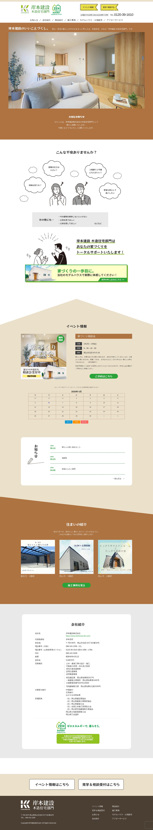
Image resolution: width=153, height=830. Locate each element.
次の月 (84, 422)
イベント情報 (97, 806)
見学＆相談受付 (98, 810)
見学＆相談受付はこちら (101, 784)
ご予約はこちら (103, 376)
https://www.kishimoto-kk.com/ (78, 636)
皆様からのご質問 (68, 469)
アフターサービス (115, 20)
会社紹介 (46, 20)
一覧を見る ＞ (119, 479)
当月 (76, 422)
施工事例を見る (76, 585)
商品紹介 (59, 20)
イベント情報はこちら (52, 784)
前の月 (69, 422)
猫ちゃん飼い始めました (71, 447)
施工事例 (71, 20)
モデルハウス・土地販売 (91, 20)
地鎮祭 (64, 458)
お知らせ (34, 20)
